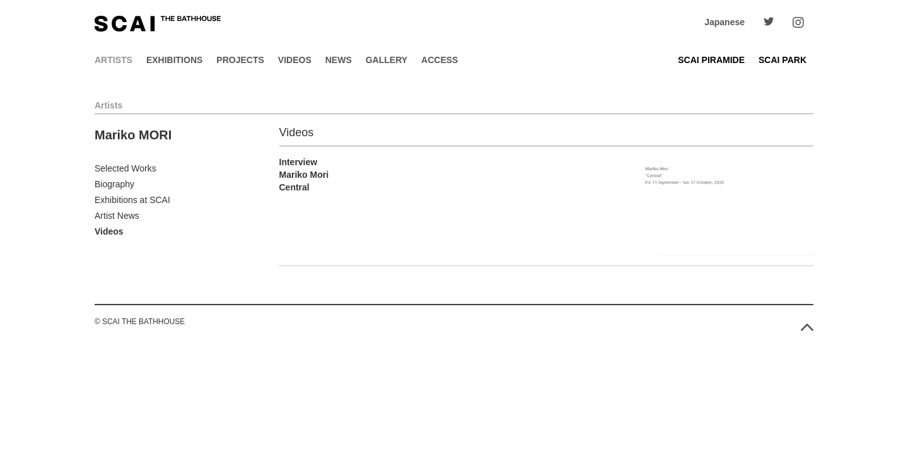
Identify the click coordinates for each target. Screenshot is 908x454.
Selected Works (125, 168)
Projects (240, 60)
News (338, 60)
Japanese (724, 22)
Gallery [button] (386, 60)
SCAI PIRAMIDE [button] (711, 60)
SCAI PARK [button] (782, 60)
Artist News (117, 216)
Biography (114, 184)
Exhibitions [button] (174, 60)
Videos (294, 60)
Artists (113, 60)
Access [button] (439, 60)
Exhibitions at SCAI (132, 200)
